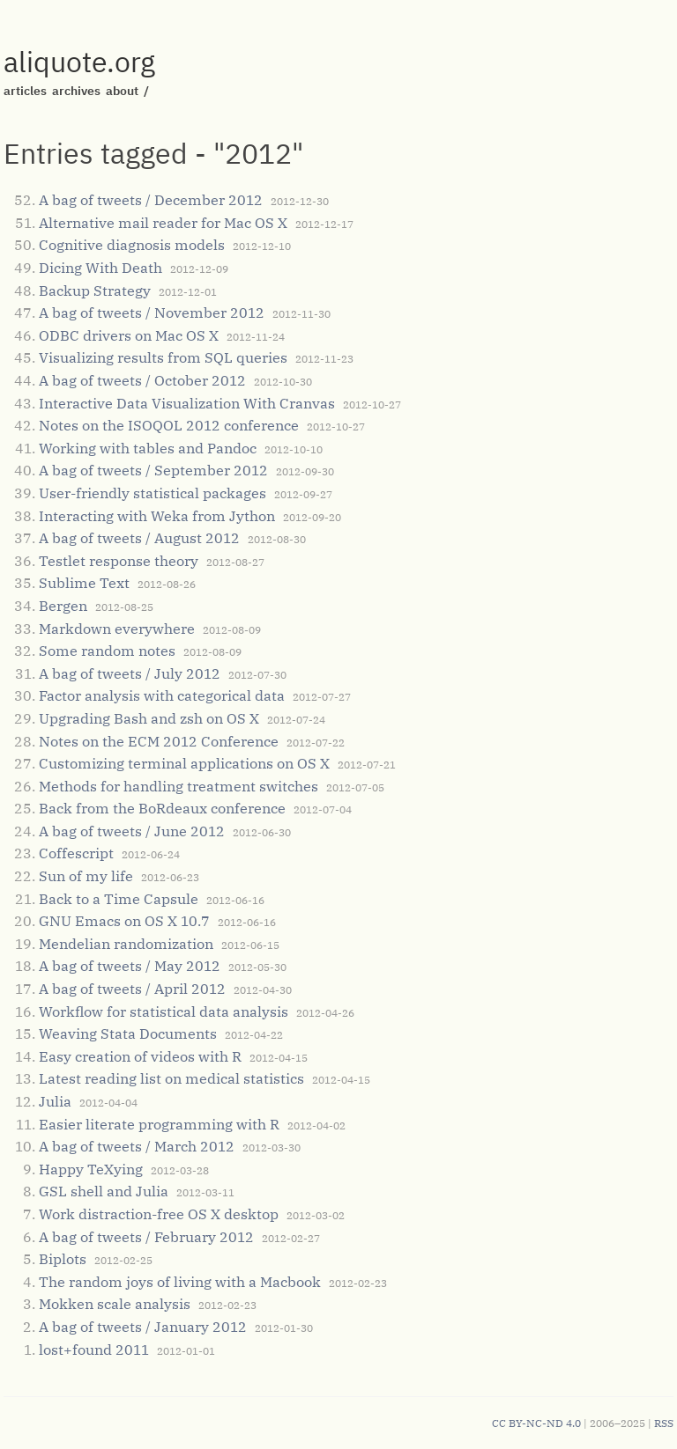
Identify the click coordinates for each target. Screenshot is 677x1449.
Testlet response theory (118, 561)
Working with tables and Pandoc (148, 448)
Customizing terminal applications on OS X (184, 763)
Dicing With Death (100, 267)
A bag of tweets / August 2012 (139, 538)
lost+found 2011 (94, 1349)
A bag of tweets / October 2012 (142, 380)
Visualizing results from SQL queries (163, 357)
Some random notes (107, 650)
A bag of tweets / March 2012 (136, 1146)
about (122, 91)
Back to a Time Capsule (118, 899)
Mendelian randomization (126, 944)
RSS (663, 1423)
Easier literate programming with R (159, 1124)
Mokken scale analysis (114, 1304)
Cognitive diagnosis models (132, 245)
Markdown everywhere (117, 628)
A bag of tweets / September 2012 (153, 470)
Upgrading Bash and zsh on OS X (149, 718)
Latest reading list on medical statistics (171, 1078)
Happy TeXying (91, 1169)
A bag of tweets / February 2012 (146, 1237)
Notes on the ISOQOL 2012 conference (169, 425)
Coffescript (76, 853)
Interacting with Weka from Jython (157, 516)
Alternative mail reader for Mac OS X (163, 223)
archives (76, 91)
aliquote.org (79, 61)
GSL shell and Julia (103, 1191)
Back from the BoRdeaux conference (162, 808)
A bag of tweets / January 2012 (143, 1326)
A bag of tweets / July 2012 (129, 673)
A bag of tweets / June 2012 (132, 831)
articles (25, 91)
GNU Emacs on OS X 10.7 (124, 921)
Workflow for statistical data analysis (163, 1011)
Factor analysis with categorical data (162, 695)
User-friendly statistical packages (152, 493)
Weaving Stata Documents (128, 1033)
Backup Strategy (95, 290)
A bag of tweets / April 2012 (132, 988)
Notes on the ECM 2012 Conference (159, 741)
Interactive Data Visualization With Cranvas (187, 403)
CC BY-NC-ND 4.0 (536, 1423)
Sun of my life (86, 876)
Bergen (63, 605)
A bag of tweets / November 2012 (151, 312)
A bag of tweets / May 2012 (129, 966)
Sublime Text (84, 583)
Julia (55, 1101)
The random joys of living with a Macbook (180, 1282)
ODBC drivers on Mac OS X (129, 335)
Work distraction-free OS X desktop (159, 1214)
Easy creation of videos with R (140, 1056)
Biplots (62, 1259)
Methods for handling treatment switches (178, 786)
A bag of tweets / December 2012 (151, 200)
